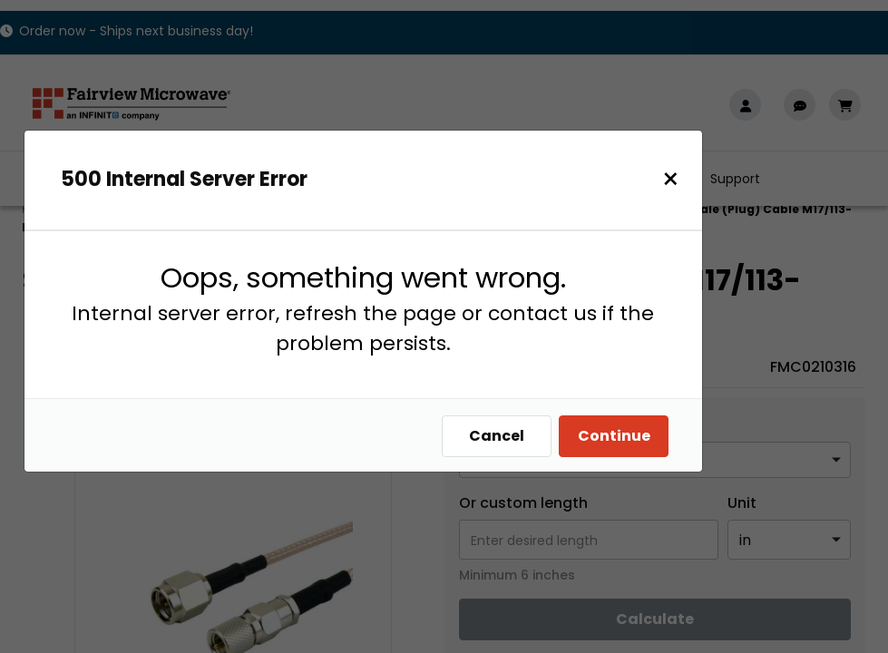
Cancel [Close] (505, 435)
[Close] (679, 179)
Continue (623, 435)
